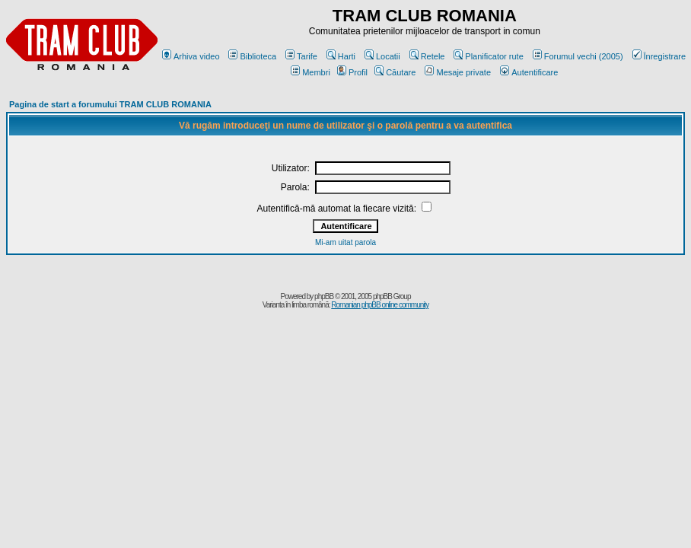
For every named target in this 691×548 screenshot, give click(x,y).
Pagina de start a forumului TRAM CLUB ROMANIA (110, 104)
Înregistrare (659, 56)
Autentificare (529, 72)
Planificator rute (488, 56)
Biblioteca (252, 56)
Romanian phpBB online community (379, 305)
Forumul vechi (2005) (578, 56)
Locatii (382, 56)
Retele (427, 56)
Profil (352, 72)
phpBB (323, 296)
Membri (310, 72)
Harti (340, 56)
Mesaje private (458, 72)
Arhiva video (191, 56)
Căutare (395, 72)
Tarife (301, 56)
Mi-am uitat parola (345, 242)
